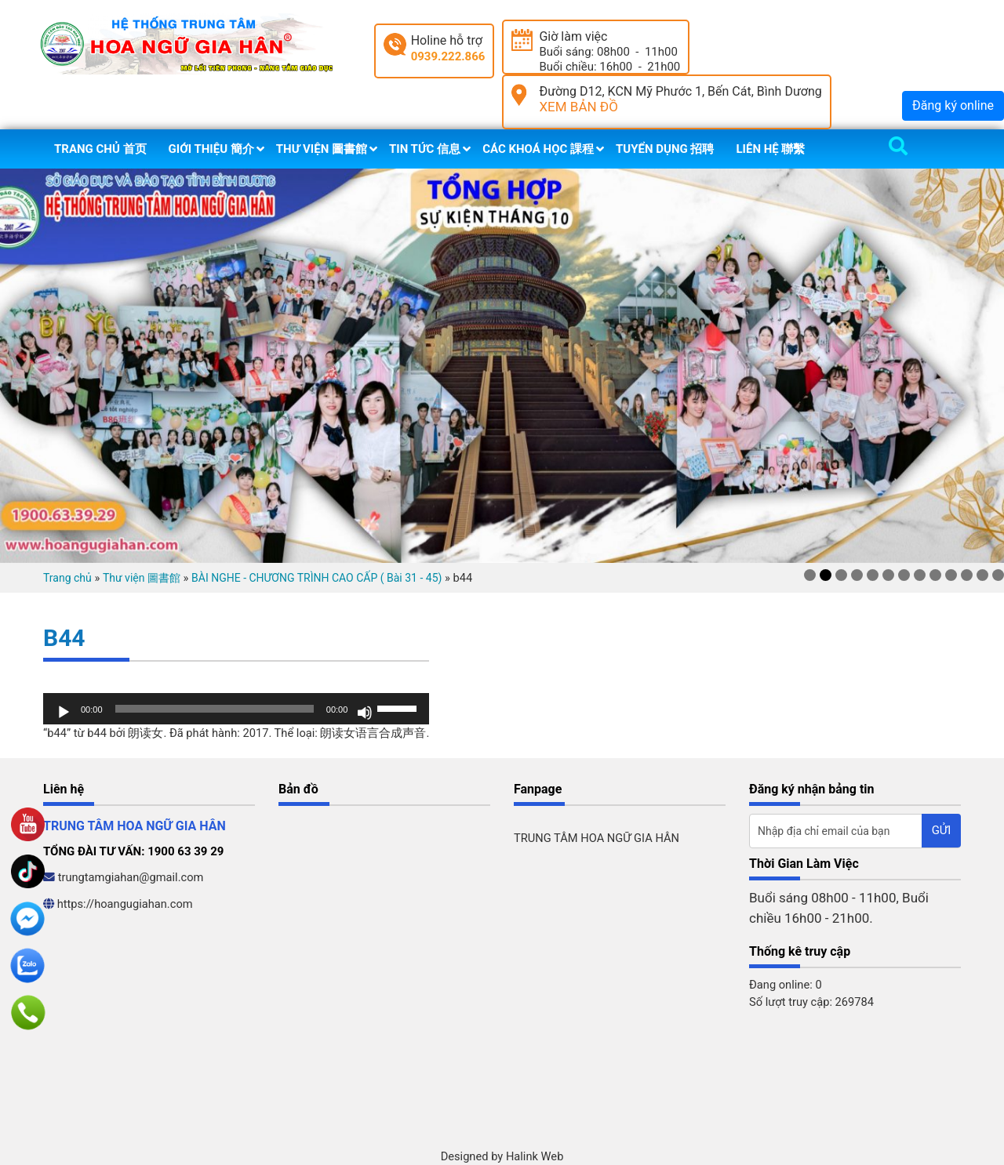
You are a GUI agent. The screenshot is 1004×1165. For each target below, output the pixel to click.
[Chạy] (63, 712)
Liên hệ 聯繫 (770, 149)
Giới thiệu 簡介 (211, 149)
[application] (236, 708)
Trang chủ (67, 578)
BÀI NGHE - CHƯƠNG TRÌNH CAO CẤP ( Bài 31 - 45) (316, 578)
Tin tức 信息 (424, 149)
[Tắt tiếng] (365, 712)
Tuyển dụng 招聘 (665, 149)
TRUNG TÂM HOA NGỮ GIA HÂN (596, 838)
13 (998, 575)
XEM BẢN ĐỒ (578, 106)
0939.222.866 (448, 56)
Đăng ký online (953, 105)
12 (982, 575)
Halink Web (535, 1156)
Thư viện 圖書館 (321, 149)
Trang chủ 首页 (100, 149)
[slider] (214, 709)
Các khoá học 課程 (538, 149)
